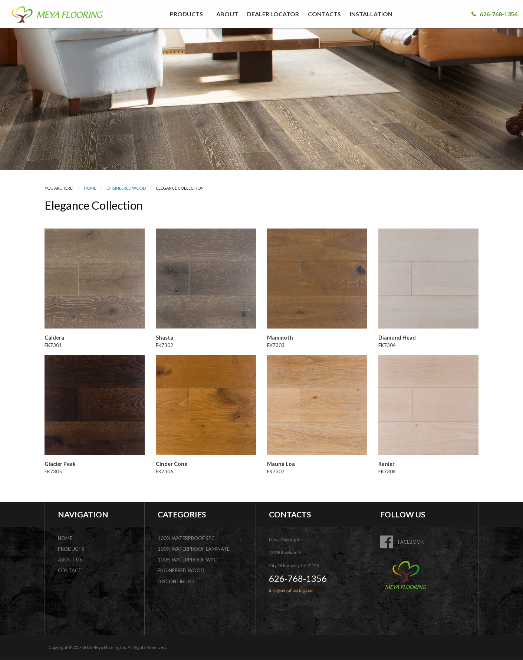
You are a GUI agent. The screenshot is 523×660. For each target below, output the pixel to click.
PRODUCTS (186, 13)
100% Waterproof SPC (186, 538)
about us (70, 560)
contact (70, 570)
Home (90, 188)
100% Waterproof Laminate (194, 549)
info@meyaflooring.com (291, 590)
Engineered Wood (126, 188)
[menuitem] (188, 14)
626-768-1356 (494, 13)
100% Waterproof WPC (187, 560)
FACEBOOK (402, 542)
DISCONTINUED (176, 581)
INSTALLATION (371, 13)
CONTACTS (324, 13)
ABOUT (227, 13)
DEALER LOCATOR (273, 13)
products (71, 549)
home (65, 538)
